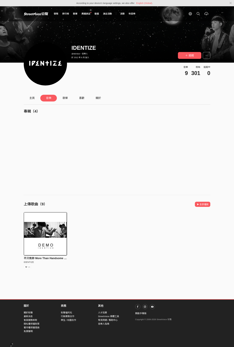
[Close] (230, 3)
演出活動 (107, 13)
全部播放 (202, 204)
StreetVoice (36, 13)
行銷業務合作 (67, 316)
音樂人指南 (103, 323)
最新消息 (28, 316)
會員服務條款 (30, 320)
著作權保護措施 (31, 327)
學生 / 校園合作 (68, 320)
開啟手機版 (140, 313)
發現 (56, 13)
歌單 (75, 13)
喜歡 (81, 98)
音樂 (48, 98)
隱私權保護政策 (31, 323)
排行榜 (65, 13)
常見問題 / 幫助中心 (108, 320)
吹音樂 (132, 13)
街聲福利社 (66, 312)
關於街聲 (28, 312)
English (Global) (144, 3)
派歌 (122, 13)
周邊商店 (86, 13)
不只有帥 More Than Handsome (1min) (48, 258)
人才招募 (102, 312)
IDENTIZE (29, 262)
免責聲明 (28, 331)
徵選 (96, 13)
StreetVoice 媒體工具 (108, 316)
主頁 (32, 98)
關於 (98, 98)
